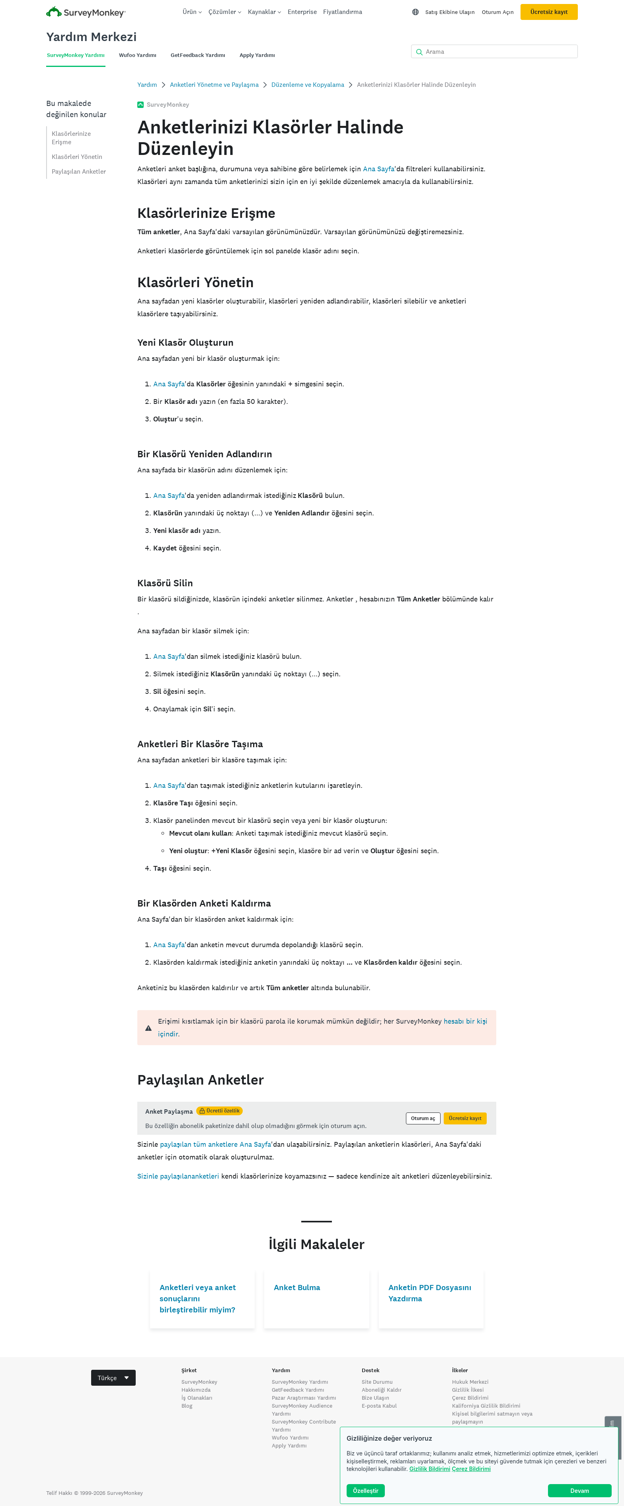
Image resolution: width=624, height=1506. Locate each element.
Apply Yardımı (289, 1445)
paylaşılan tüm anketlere (199, 1144)
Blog (186, 1405)
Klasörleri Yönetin (77, 157)
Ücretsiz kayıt (549, 12)
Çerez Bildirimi (471, 1468)
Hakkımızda (196, 1389)
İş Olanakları (197, 1397)
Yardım (147, 84)
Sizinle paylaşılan (164, 1176)
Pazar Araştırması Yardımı (304, 1397)
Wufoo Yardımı (290, 1437)
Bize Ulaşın (375, 1397)
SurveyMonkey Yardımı (300, 1381)
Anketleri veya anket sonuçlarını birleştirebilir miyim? (198, 1298)
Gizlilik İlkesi (468, 1389)
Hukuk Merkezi (470, 1381)
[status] (316, 1118)
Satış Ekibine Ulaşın (450, 12)
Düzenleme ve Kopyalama (307, 84)
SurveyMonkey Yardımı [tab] (76, 55)
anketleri (205, 1176)
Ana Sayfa (378, 168)
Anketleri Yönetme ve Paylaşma (214, 84)
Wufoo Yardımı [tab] (137, 55)
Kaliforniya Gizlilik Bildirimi (486, 1405)
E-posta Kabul (379, 1405)
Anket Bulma (297, 1287)
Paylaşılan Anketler (79, 171)
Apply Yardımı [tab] (257, 55)
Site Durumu (377, 1381)
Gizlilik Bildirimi (430, 1468)
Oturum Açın (498, 12)
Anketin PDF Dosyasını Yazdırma (429, 1293)
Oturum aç (423, 1118)
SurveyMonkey (199, 1381)
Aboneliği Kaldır (382, 1389)
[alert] (316, 1027)
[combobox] (113, 1378)
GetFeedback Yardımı (298, 1389)
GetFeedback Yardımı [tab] (198, 55)
